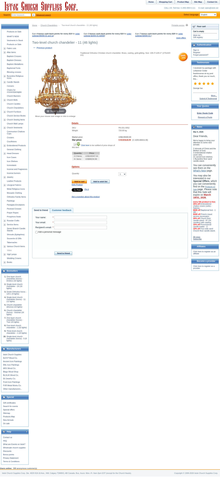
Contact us (7, 437)
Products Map (9, 417)
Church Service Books (16, 116)
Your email (40, 222)
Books (9, 262)
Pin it (87, 189)
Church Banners (14, 96)
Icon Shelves (12, 161)
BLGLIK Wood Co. (11, 375)
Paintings (11, 201)
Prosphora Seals (14, 217)
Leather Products (14, 181)
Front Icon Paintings (11, 382)
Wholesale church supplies (14, 448)
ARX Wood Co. (9, 368)
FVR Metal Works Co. (12, 385)
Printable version (178, 25)
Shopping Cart (165, 2)
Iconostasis (11, 165)
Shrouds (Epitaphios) (16, 234)
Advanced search (43, 15)
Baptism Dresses (14, 60)
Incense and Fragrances (17, 169)
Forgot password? (200, 55)
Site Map (198, 2)
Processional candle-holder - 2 (202, 225)
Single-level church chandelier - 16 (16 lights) (15, 286)
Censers (10, 86)
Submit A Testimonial (208, 98)
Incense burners (13, 173)
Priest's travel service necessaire (202, 215)
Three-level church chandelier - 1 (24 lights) (17, 332)
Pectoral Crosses (14, 209)
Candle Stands (13, 82)
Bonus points (8, 455)
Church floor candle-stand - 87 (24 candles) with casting (202, 220)
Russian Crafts (13, 221)
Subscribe (197, 239)
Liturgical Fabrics (14, 185)
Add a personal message (48, 232)
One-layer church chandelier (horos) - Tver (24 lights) (15, 320)
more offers (181, 38)
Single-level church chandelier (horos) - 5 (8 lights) (17, 338)
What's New (199, 170)
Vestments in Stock (15, 40)
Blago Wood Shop (10, 372)
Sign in (196, 50)
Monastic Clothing (14, 193)
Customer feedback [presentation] (61, 210)
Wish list (196, 35)
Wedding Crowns (14, 258)
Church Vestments (14, 128)
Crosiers (10, 138)
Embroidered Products (16, 145)
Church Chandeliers (49, 25)
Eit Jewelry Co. (9, 379)
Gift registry (198, 37)
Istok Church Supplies (12, 354)
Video (9, 250)
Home (34, 25)
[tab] (41, 210)
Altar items (11, 52)
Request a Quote (205, 117)
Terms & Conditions (11, 461)
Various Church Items (16, 246)
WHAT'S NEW (13, 36)
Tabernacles (12, 242)
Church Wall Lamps (15, 124)
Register (196, 52)
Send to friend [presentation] (41, 210)
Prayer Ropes (12, 213)
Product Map (183, 2)
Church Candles (13, 104)
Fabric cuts (11, 48)
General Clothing (14, 149)
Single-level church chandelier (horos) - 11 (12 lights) (16, 299)
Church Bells (12, 100)
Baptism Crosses (14, 56)
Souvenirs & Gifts (14, 238)
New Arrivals (8, 420)
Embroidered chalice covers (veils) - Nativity (202, 206)
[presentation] (71, 241)
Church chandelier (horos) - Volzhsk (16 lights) (15, 312)
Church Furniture (14, 112)
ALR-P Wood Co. (10, 358)
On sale (6, 423)
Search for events (10, 406)
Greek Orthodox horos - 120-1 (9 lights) (16, 293)
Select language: (200, 14)
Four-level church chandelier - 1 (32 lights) (17, 326)
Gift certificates (9, 403)
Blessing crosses (14, 72)
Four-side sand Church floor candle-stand (204, 230)
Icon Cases (11, 157)
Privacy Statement (10, 458)
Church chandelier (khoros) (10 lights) (14, 306)
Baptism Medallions (15, 64)
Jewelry (10, 177)
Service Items (12, 224)
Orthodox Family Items (16, 197)
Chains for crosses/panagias (14, 91)
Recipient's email (43, 227)
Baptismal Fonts (13, 68)
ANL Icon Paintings (11, 365)
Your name (40, 217)
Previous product (42, 48)
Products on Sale (14, 32)
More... (214, 96)
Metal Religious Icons (16, 189)
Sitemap (6, 413)
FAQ (5, 441)
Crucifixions (12, 141)
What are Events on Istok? (14, 444)
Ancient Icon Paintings (12, 361)
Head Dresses (13, 153)
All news (196, 237)
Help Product (77, 185)
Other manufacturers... (12, 389)
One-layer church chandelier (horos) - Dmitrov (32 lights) (15, 279)
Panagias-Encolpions (16, 205)
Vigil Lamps (12, 254)
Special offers (8, 410)
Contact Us (212, 2)
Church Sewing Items (16, 120)
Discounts (7, 451)
